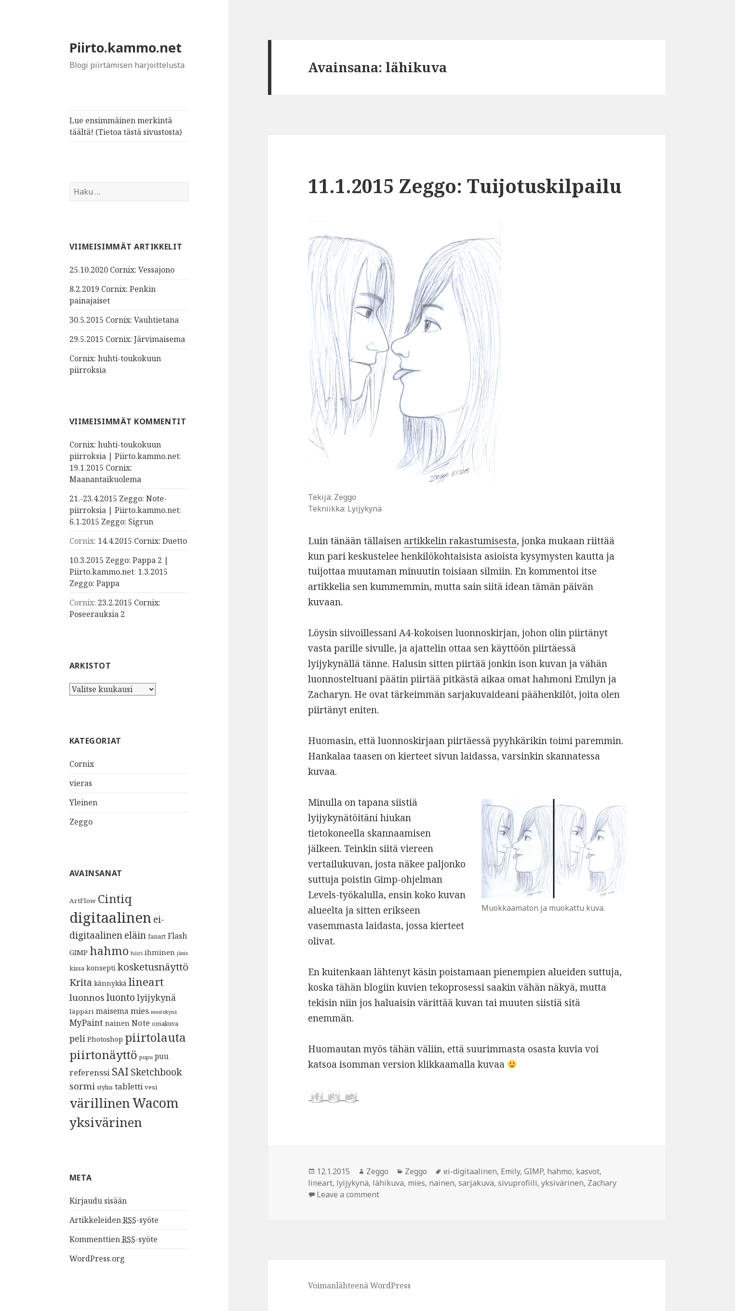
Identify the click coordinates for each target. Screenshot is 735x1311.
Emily (510, 1171)
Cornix (81, 764)
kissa (76, 967)
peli (77, 1038)
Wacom (155, 1103)
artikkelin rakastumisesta (460, 541)
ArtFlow (82, 900)
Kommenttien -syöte (113, 1239)
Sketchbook (156, 1071)
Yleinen (83, 802)
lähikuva (388, 1183)
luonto (121, 997)
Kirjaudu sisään (98, 1200)
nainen (117, 1022)
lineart (146, 981)
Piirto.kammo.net (125, 47)
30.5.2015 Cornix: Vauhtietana (124, 320)
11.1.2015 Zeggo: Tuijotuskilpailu (465, 185)
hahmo (109, 950)
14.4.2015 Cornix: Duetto (142, 541)
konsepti (101, 967)
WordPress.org (97, 1258)
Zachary (602, 1183)
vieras (80, 783)
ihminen (160, 952)
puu (162, 1056)
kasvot (588, 1171)
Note (141, 1022)
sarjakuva (476, 1183)
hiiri (137, 952)
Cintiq (115, 898)
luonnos (87, 997)
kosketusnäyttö (153, 966)
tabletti (129, 1085)
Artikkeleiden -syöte (114, 1219)
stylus (105, 1087)
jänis (182, 952)
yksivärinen (105, 1121)
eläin (135, 934)
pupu (146, 1057)
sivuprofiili (517, 1183)
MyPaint (86, 1022)
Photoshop (105, 1038)
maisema (112, 1011)
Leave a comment (348, 1194)
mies (140, 1010)
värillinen (99, 1103)
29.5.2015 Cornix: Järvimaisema (127, 339)
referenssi (89, 1071)
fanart (157, 936)
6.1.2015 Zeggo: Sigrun (111, 521)
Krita (80, 982)
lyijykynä (156, 997)
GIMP (78, 952)
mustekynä (164, 1011)
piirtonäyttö (103, 1054)
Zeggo (81, 821)
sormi (82, 1085)
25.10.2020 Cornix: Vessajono (121, 269)
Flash (177, 935)
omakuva (165, 1023)
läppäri (81, 1011)
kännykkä (110, 983)
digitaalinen (110, 917)
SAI (120, 1071)
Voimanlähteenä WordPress (359, 1285)
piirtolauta (155, 1037)
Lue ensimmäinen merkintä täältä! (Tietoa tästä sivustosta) (125, 126)
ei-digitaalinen (470, 1171)
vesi (151, 1086)
